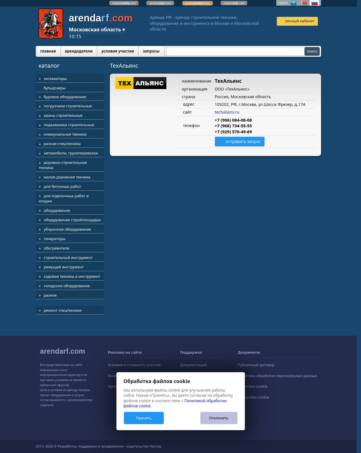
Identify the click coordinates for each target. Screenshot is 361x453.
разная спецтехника (62, 143)
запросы (151, 51)
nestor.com (124, 3)
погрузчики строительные (68, 105)
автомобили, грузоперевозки (71, 153)
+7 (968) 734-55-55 (233, 125)
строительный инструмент (68, 257)
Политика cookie (252, 386)
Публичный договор (256, 364)
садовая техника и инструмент (72, 276)
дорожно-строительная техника (63, 165)
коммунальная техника (65, 134)
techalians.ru (227, 112)
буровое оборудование (65, 96)
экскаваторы (55, 78)
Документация (193, 364)
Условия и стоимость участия (134, 364)
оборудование (57, 210)
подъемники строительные (69, 124)
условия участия (117, 51)
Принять (143, 417)
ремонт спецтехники (63, 310)
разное (50, 295)
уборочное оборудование (67, 229)
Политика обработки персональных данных (277, 375)
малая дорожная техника (67, 177)
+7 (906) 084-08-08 (233, 120)
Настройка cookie (253, 397)
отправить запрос (243, 141)
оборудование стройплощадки (72, 219)
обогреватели (56, 248)
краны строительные (63, 115)
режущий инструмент (64, 266)
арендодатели (79, 51)
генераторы (54, 238)
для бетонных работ (62, 186)
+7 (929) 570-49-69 (233, 131)
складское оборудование (67, 285)
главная (48, 51)
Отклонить (218, 417)
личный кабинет (299, 20)
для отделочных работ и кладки (64, 198)
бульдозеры (55, 87)
